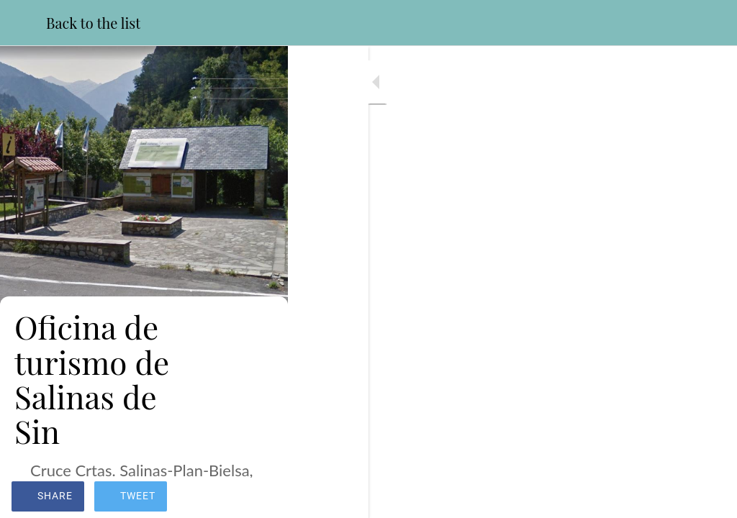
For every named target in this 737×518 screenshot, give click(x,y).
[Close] (23, 23)
